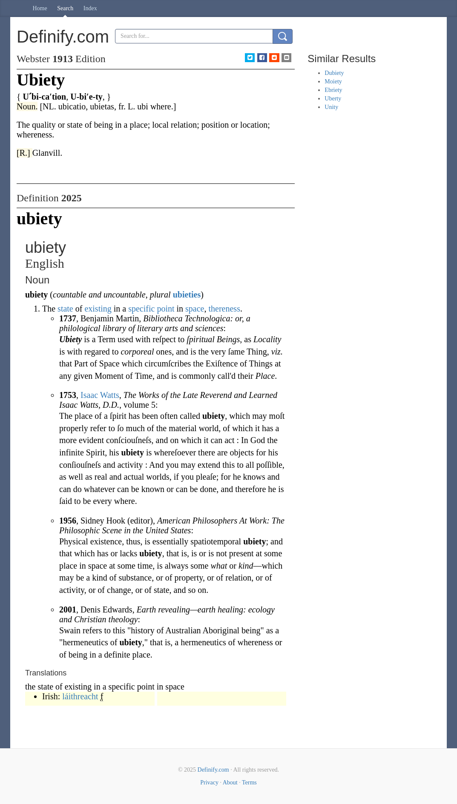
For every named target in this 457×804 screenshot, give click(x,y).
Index (90, 8)
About (230, 782)
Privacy (209, 782)
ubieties (187, 294)
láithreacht (80, 696)
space (194, 308)
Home (40, 8)
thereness (224, 308)
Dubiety (334, 73)
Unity (331, 107)
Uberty (333, 98)
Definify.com (213, 770)
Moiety (333, 81)
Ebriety (333, 90)
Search (65, 8)
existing (97, 308)
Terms (249, 782)
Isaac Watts (99, 395)
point (165, 308)
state (65, 308)
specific (141, 308)
